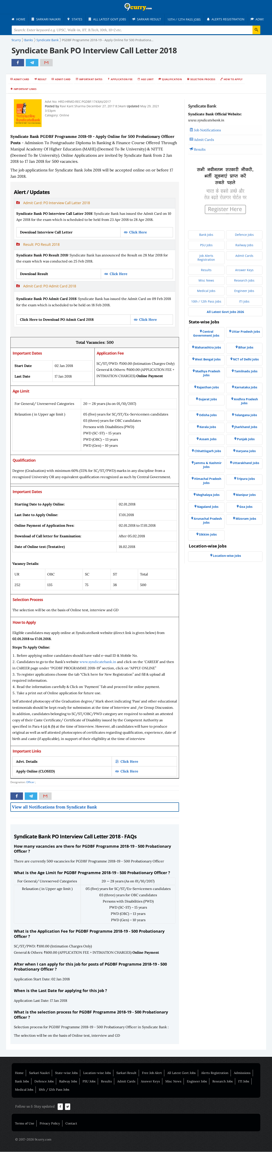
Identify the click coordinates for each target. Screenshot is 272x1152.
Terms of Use (24, 1124)
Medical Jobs (24, 1090)
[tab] (94, 219)
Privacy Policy (50, 1124)
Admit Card (21, 79)
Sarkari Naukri (39, 1073)
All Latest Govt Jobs (181, 1073)
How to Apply (233, 79)
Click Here (137, 232)
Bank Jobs (22, 1082)
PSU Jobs (89, 1082)
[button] (94, 203)
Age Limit (147, 79)
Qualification (172, 79)
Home (19, 1073)
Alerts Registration (214, 1073)
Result (42, 79)
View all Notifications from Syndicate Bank (54, 807)
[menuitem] (19, 19)
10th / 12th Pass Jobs (54, 1090)
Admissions (242, 1073)
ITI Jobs (243, 1082)
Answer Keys (150, 1082)
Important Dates (90, 79)
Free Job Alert (152, 1073)
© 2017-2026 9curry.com (33, 1140)
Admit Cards (204, 140)
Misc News (173, 1082)
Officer (30, 782)
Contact (71, 1124)
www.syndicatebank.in (98, 662)
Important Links (25, 89)
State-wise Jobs (66, 1073)
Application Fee (121, 79)
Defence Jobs (44, 1082)
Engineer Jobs (197, 1082)
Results (199, 149)
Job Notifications (207, 130)
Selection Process (202, 79)
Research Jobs (222, 1082)
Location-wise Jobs (97, 1073)
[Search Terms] (136, 30)
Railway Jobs (68, 1082)
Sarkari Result (126, 1073)
